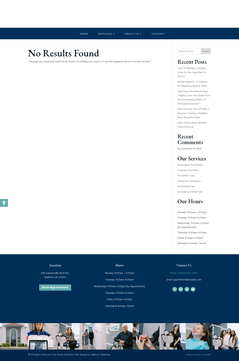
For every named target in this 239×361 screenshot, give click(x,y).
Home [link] (84, 34)
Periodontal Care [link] (186, 186)
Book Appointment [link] (55, 287)
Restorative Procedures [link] (190, 164)
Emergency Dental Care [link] (190, 191)
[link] (4, 203)
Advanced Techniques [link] (189, 181)
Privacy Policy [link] (193, 354)
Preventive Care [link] (186, 175)
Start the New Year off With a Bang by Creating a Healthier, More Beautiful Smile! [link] (193, 113)
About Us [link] (132, 34)
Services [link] (105, 34)
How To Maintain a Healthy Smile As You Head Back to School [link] (191, 72)
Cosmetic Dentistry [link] (187, 170)
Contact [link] (158, 34)
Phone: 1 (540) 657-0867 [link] (184, 273)
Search (206, 51)
